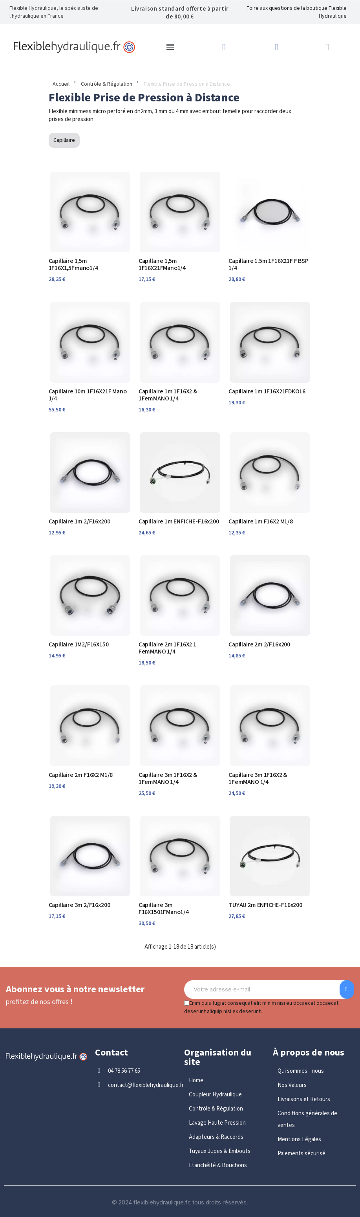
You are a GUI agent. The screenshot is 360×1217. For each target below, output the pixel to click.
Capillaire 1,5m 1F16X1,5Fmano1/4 (73, 264)
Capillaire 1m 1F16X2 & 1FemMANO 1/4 (168, 395)
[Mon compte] (277, 47)
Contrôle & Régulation (106, 84)
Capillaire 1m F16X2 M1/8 (260, 521)
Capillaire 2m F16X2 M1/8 (81, 775)
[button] (327, 47)
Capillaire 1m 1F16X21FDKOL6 (266, 391)
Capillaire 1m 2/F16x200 (79, 521)
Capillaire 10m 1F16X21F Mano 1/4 (88, 395)
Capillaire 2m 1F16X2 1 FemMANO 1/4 (167, 648)
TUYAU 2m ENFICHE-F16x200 (265, 905)
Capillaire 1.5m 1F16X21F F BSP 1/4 (268, 264)
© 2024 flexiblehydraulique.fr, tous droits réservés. (180, 1202)
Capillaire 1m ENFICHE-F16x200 (179, 521)
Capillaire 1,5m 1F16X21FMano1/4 (162, 264)
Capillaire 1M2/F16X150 (79, 644)
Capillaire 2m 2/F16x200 (259, 644)
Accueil (61, 84)
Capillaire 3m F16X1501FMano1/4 (164, 908)
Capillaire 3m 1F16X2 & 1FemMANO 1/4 (168, 778)
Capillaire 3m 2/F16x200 (79, 905)
